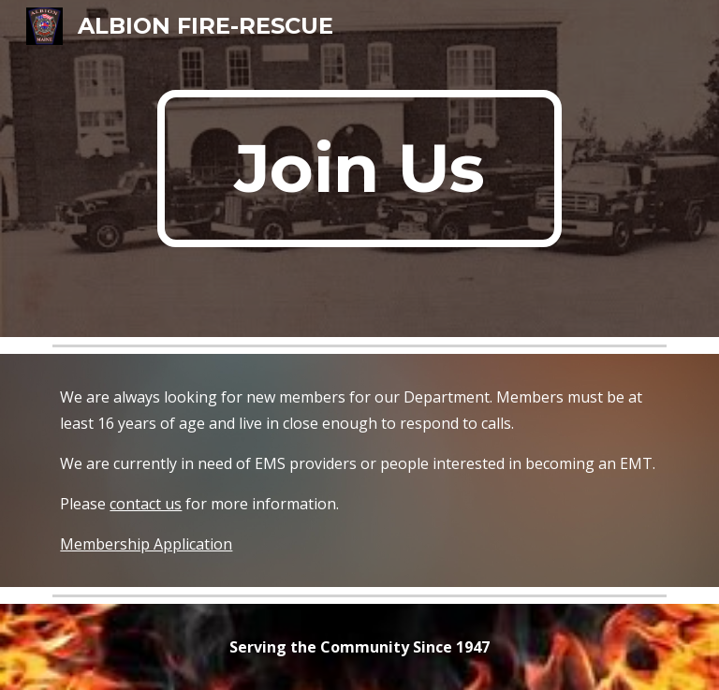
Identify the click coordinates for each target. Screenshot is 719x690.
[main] (359, 168)
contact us (146, 503)
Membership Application (146, 544)
